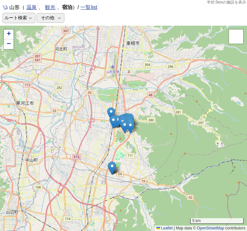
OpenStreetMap (210, 228)
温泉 (31, 6)
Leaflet (164, 228)
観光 (50, 6)
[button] (113, 122)
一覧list (88, 7)
